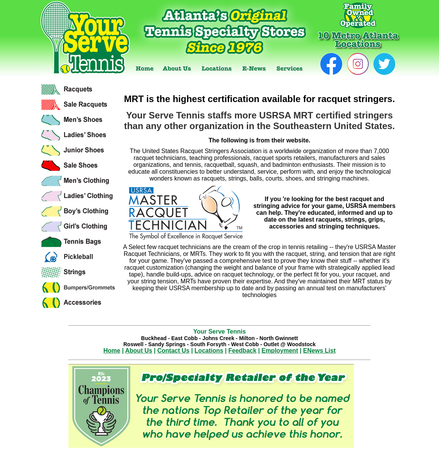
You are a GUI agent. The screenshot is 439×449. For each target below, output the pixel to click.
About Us (138, 350)
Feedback (242, 350)
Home (111, 350)
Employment (279, 350)
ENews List (319, 350)
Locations (208, 350)
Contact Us (173, 350)
